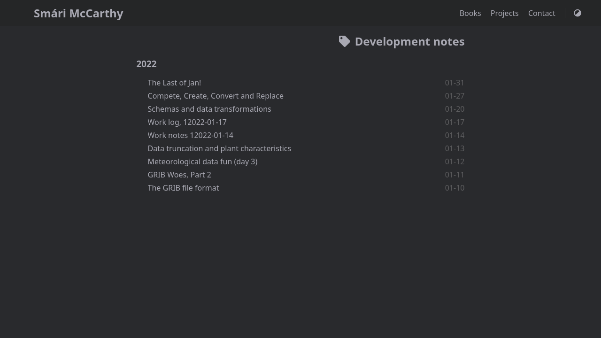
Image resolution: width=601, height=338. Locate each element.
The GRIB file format (183, 188)
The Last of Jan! (174, 82)
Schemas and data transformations (209, 109)
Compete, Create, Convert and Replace (216, 96)
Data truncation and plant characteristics (220, 148)
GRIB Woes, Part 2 (179, 174)
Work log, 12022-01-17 (187, 122)
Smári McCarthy (78, 13)
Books (471, 13)
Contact (542, 13)
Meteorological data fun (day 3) (203, 161)
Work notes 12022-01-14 (190, 135)
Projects (506, 13)
